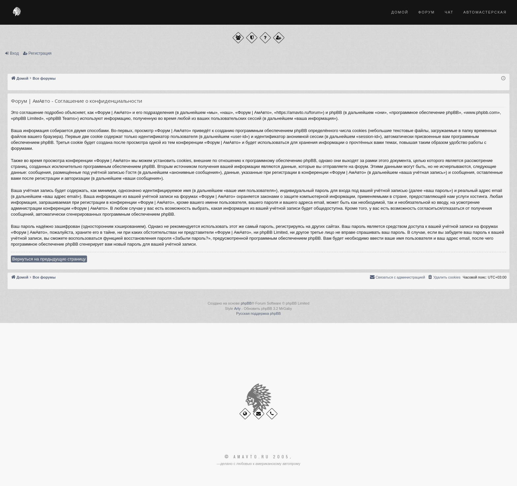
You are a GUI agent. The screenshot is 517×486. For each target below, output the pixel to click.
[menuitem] (443, 277)
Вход (14, 53)
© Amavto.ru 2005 (257, 456)
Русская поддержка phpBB (258, 313)
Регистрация (39, 53)
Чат (449, 12)
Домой (400, 12)
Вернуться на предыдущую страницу (49, 258)
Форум (426, 12)
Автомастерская (484, 12)
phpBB (246, 303)
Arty (237, 308)
